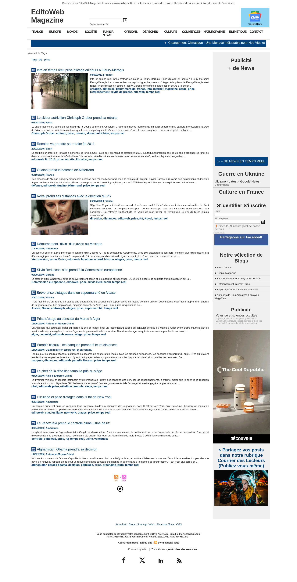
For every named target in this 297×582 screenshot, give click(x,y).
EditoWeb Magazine (47, 16)
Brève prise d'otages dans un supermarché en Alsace (91, 308)
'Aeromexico (38, 272)
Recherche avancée (99, 24)
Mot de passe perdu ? (250, 225)
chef (34, 412)
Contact (256, 31)
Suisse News (225, 262)
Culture (170, 31)
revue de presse (99, 95)
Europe (55, 31)
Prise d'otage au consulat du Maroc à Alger (80, 334)
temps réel (127, 95)
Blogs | (133, 534)
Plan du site (145, 552)
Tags (44, 53)
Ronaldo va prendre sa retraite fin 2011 (76, 146)
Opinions (131, 31)
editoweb (106, 92)
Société (91, 31)
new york (66, 441)
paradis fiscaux (77, 382)
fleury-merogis (121, 92)
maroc (65, 353)
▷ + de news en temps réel (241, 161)
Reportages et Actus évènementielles (242, 288)
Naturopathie (214, 31)
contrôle (36, 470)
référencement (193, 92)
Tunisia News (108, 33)
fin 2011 (48, 165)
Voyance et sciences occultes (233, 313)
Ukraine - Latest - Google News (236, 181)
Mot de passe (221, 218)
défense (36, 195)
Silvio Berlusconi (91, 298)
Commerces (191, 31)
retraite (75, 136)
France (37, 31)
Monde (72, 31)
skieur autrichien (90, 136)
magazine (162, 92)
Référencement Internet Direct (237, 282)
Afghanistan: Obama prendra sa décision (78, 480)
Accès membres (128, 552)
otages (110, 272)
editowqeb (55, 324)
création (95, 92)
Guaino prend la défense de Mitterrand (76, 176)
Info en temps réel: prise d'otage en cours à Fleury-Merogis (96, 69)
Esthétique (237, 31)
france (135, 92)
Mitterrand (70, 195)
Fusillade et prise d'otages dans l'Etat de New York (88, 422)
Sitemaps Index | (147, 534)
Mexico (100, 272)
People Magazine (228, 268)
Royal (142, 228)
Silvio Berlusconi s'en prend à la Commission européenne (95, 282)
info (142, 92)
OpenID (222, 225)
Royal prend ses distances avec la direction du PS (87, 205)
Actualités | (123, 534)
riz (63, 470)
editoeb (57, 136)
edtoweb (55, 353)
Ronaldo (76, 165)
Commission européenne (46, 298)
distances (107, 228)
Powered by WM (136, 558)
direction (95, 228)
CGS (177, 534)
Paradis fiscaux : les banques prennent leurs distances (92, 363)
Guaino (58, 195)
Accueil (32, 53)
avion (51, 272)
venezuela (93, 470)
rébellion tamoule (67, 412)
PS (135, 228)
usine (83, 470)
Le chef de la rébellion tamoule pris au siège (81, 393)
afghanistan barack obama (47, 500)
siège (82, 412)
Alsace (35, 324)
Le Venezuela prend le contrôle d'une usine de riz (86, 451)
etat (46, 441)
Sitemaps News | (165, 534)
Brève (58, 272)
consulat (44, 353)
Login (217, 210)
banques (36, 382)
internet (150, 92)
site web (115, 95)
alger (34, 353)
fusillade (54, 441)
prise (180, 92)
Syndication (163, 552)
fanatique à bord (85, 272)
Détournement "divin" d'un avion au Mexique (81, 253)
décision (69, 500)
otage (172, 92)
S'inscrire (233, 225)
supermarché (87, 324)
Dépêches (150, 31)
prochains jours (104, 500)
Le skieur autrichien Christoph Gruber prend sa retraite (92, 117)
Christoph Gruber (41, 136)
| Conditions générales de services (169, 558)
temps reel (107, 136)
